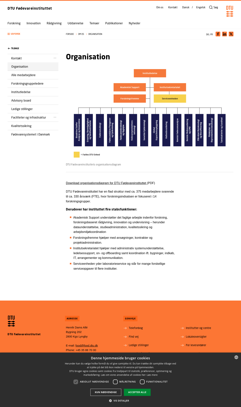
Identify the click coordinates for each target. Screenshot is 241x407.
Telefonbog (136, 328)
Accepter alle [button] (137, 392)
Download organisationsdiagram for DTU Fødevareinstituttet (106, 183)
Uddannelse (75, 23)
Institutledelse (21, 92)
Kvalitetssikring (21, 126)
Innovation (34, 23)
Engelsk (200, 7)
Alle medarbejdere (23, 75)
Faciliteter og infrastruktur (28, 117)
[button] (33, 34)
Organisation (19, 66)
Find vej (134, 336)
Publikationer (114, 23)
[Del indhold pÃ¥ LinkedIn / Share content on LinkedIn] (224, 34)
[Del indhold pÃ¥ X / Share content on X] (231, 34)
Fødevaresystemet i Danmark (30, 134)
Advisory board (21, 100)
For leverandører (196, 345)
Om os (159, 7)
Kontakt (172, 7)
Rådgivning (54, 23)
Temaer (94, 23)
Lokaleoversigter (196, 336)
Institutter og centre (198, 328)
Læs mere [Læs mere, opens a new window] (152, 374)
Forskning (14, 23)
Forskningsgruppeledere (27, 83)
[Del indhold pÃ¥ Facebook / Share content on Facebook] (218, 34)
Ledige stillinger (22, 109)
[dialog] (120, 380)
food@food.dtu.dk (87, 345)
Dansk (185, 7)
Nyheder (134, 23)
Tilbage (13, 48)
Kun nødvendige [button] (106, 392)
